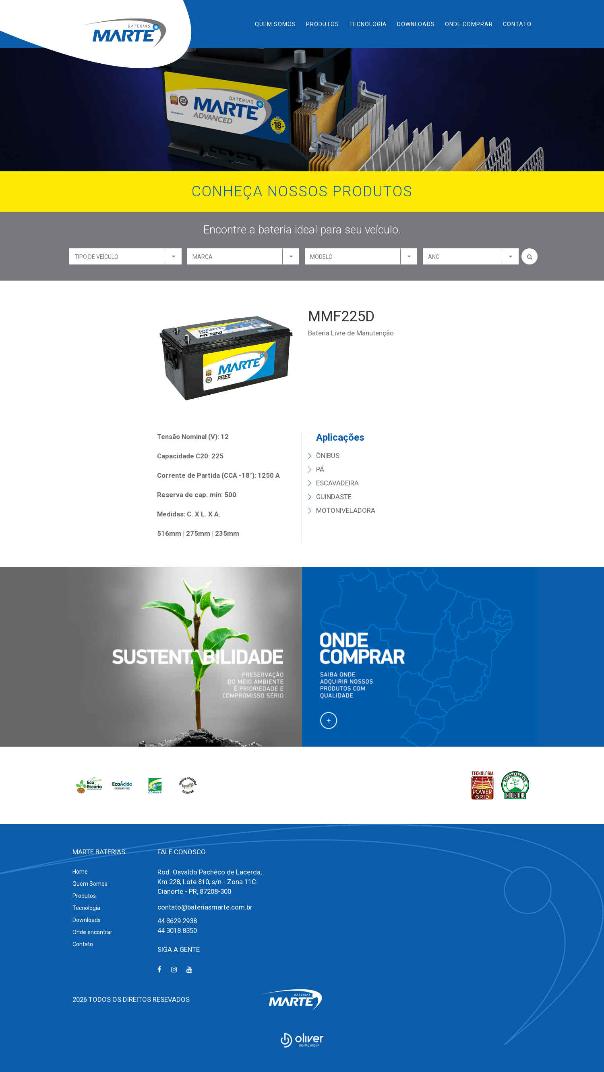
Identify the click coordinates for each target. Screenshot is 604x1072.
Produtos (322, 24)
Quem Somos (275, 24)
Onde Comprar (469, 24)
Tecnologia (368, 24)
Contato (517, 24)
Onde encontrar (92, 932)
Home (80, 871)
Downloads (416, 24)
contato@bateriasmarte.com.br (204, 907)
